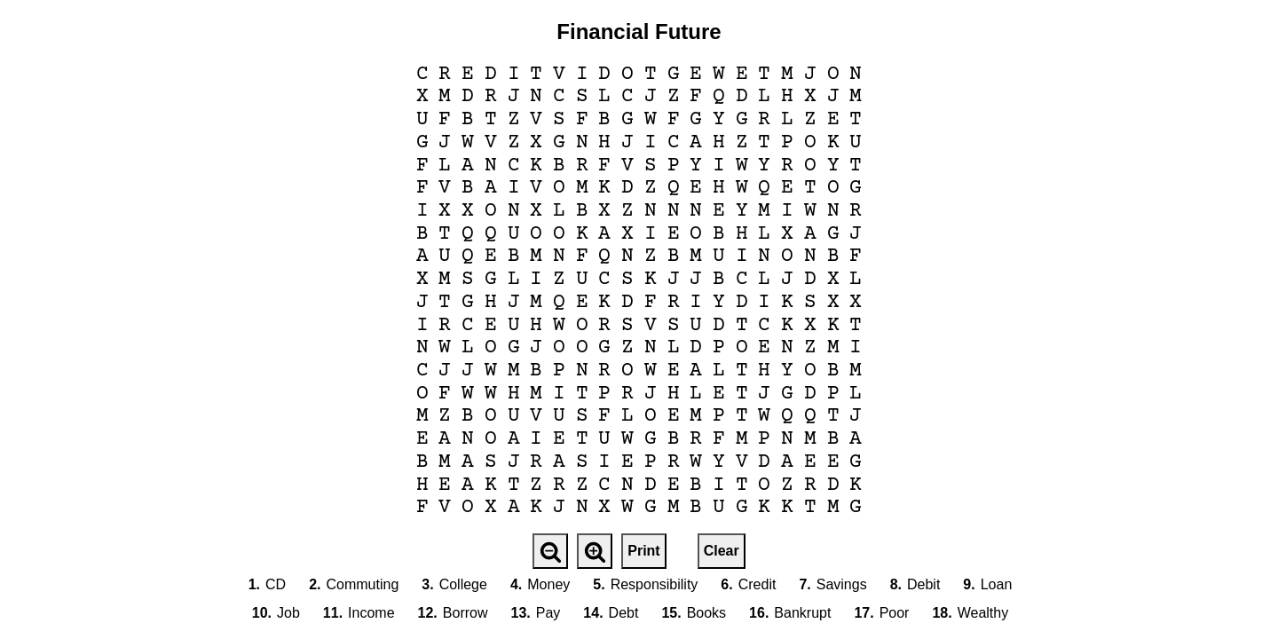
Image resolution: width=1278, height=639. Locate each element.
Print (643, 550)
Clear (721, 550)
